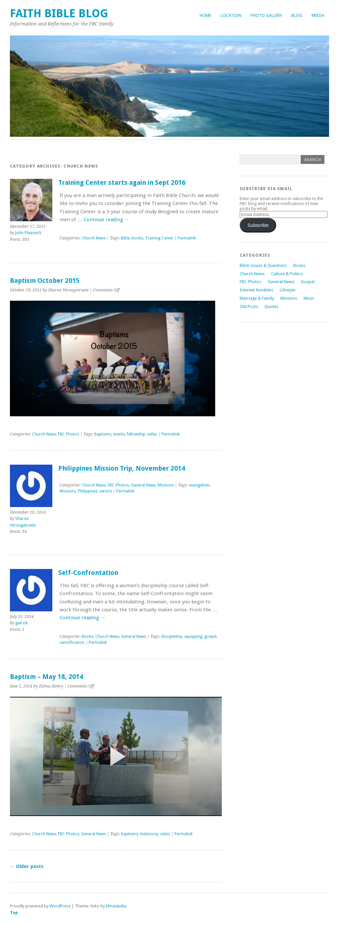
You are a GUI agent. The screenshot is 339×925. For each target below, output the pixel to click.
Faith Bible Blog (59, 13)
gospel (210, 636)
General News (143, 485)
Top (14, 912)
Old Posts (249, 306)
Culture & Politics (287, 273)
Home (205, 15)
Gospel (308, 281)
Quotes (271, 306)
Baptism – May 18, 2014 (46, 677)
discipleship (171, 636)
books (137, 238)
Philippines (87, 491)
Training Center (159, 238)
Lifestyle (287, 289)
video (152, 434)
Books (87, 636)
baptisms (102, 434)
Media (318, 15)
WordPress (60, 905)
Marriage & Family (257, 298)
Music (309, 298)
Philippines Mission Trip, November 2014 (121, 468)
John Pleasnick (28, 233)
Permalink (187, 238)
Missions (166, 485)
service (105, 491)
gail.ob (21, 623)
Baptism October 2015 (44, 280)
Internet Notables (256, 289)
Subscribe (257, 225)
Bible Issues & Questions (263, 265)
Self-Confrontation (88, 573)
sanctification (72, 642)
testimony (149, 834)
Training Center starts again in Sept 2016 (121, 182)
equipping (193, 636)
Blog (296, 15)
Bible (125, 238)
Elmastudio (116, 905)
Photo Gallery (266, 15)
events (119, 434)
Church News (94, 238)
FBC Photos (68, 434)
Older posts (26, 866)
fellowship (136, 434)
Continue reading (106, 220)
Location (230, 15)
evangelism (199, 485)
